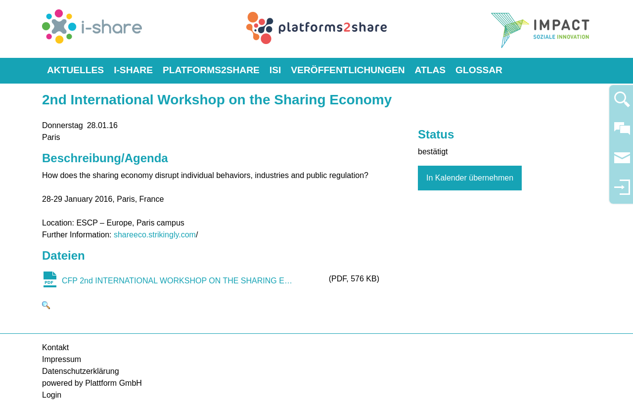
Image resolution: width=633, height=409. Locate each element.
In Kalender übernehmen (469, 178)
